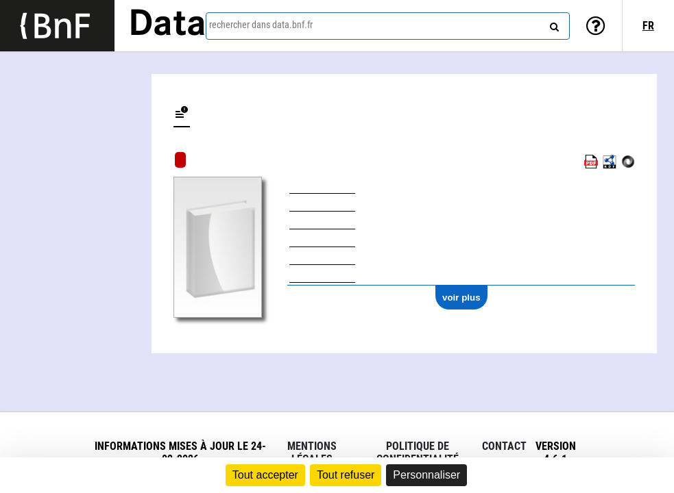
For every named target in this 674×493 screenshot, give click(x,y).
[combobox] (388, 26)
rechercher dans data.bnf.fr (261, 24)
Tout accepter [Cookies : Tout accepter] (265, 475)
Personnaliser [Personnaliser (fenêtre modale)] (426, 475)
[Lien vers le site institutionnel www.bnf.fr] (57, 25)
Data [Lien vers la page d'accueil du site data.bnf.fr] (167, 25)
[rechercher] (552, 24)
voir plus (461, 297)
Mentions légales (312, 453)
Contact (504, 446)
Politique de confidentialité (417, 453)
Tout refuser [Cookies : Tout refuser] (345, 475)
